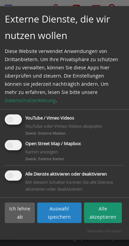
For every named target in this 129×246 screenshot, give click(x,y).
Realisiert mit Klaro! (104, 230)
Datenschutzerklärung (30, 100)
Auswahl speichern (59, 212)
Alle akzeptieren (102, 212)
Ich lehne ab (19, 212)
